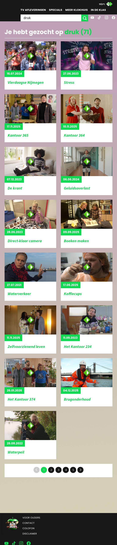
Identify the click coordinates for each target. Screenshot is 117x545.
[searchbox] (51, 17)
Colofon (29, 528)
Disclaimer (30, 533)
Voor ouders (31, 517)
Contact (29, 523)
